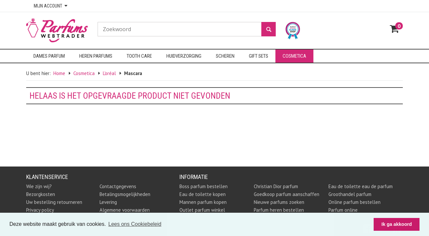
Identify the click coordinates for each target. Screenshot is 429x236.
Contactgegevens (118, 186)
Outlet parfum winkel (202, 210)
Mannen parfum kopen (203, 202)
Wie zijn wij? (39, 186)
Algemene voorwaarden (125, 210)
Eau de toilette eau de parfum (360, 186)
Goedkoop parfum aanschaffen (286, 194)
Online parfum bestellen (354, 202)
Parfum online (343, 210)
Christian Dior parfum (276, 186)
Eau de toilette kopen (202, 194)
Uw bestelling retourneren (54, 202)
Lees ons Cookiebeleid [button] (134, 224)
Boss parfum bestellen (203, 186)
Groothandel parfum (349, 194)
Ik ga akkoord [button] (397, 224)
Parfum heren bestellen (279, 210)
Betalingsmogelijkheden (125, 194)
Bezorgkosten (40, 194)
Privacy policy (40, 210)
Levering (108, 202)
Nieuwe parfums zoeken (279, 202)
